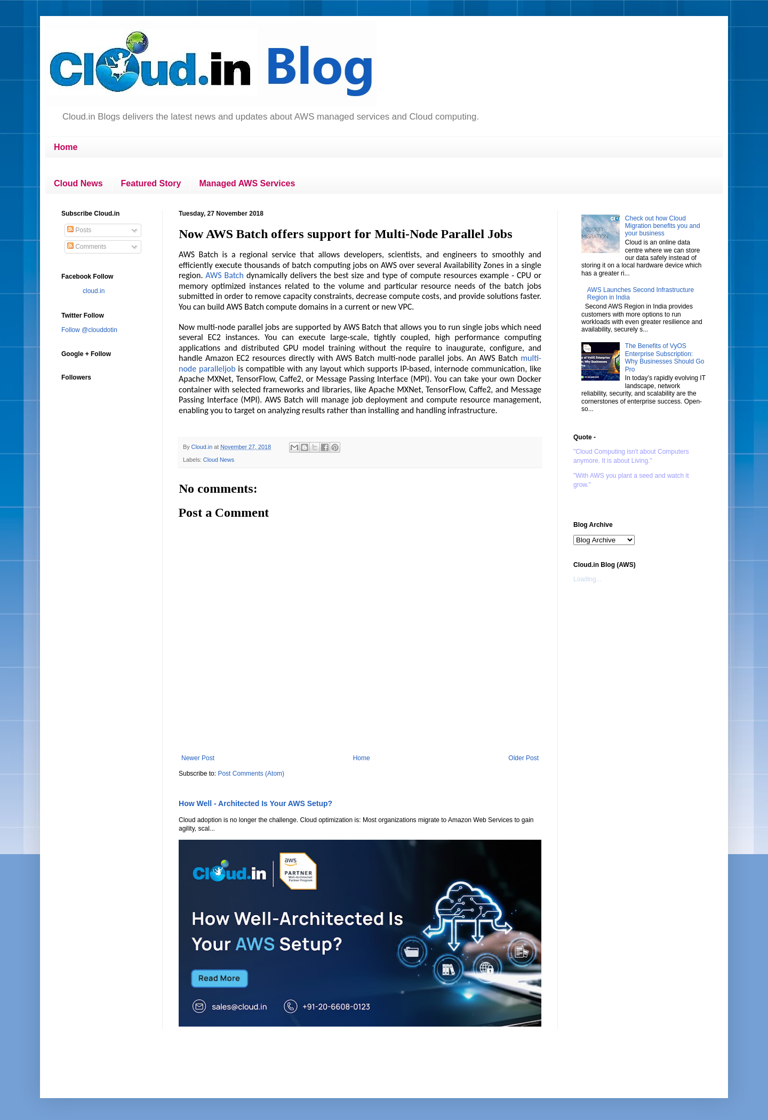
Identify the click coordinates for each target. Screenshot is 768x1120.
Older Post (523, 758)
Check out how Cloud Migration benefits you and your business (662, 226)
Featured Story (151, 183)
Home (65, 147)
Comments (86, 246)
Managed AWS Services (247, 183)
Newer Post (197, 758)
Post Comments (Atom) (251, 773)
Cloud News (78, 183)
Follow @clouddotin (89, 330)
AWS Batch (224, 275)
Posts (79, 230)
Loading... (587, 579)
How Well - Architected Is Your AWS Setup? (255, 803)
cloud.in (94, 291)
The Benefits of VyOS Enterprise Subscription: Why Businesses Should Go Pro (665, 357)
